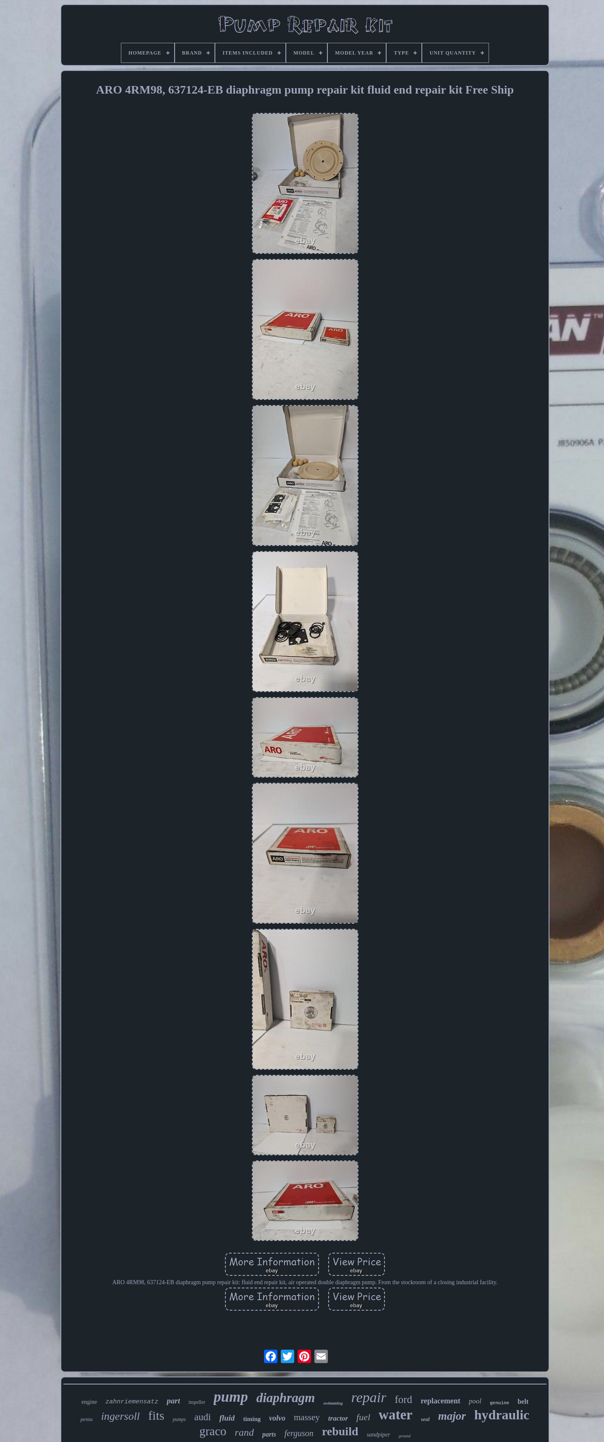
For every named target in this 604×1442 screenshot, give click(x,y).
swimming (333, 1402)
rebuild (340, 1431)
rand (244, 1432)
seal (425, 1419)
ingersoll (120, 1416)
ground (405, 1436)
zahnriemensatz (131, 1401)
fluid (227, 1417)
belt (523, 1401)
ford (403, 1399)
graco (212, 1431)
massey (307, 1417)
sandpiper (378, 1435)
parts (269, 1434)
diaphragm (285, 1397)
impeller (196, 1402)
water (396, 1414)
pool (475, 1401)
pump (231, 1397)
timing (252, 1419)
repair (369, 1397)
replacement (440, 1401)
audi (202, 1417)
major (452, 1416)
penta (87, 1419)
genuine (499, 1402)
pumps (179, 1419)
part (173, 1400)
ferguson (299, 1433)
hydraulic (502, 1414)
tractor (338, 1418)
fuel (363, 1417)
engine (89, 1402)
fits (156, 1415)
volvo (277, 1418)
